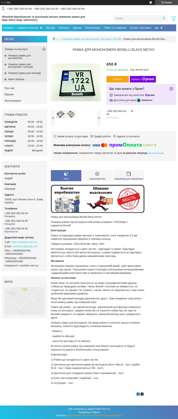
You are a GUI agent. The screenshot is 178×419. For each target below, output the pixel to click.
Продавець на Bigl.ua (89, 412)
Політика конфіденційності (108, 415)
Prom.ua (106, 409)
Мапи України (16, 79)
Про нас (50, 27)
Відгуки (77, 27)
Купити (118, 79)
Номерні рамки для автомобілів (19, 57)
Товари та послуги (27, 27)
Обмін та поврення (115, 27)
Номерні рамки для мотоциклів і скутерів (87, 39)
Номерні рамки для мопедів (24, 73)
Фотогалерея (92, 27)
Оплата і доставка (140, 27)
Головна (8, 27)
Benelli (117, 39)
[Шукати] (164, 18)
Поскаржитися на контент (80, 415)
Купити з (143, 79)
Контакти (64, 27)
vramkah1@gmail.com (25, 246)
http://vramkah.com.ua (24, 242)
